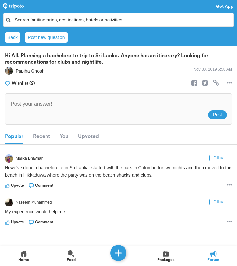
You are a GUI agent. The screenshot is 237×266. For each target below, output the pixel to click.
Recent (41, 136)
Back (12, 37)
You (64, 136)
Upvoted (88, 136)
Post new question (46, 37)
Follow (218, 158)
